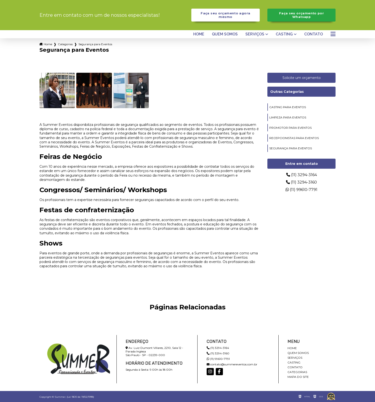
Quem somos (225, 34)
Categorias (65, 44)
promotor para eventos (290, 127)
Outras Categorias (287, 91)
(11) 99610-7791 (301, 189)
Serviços (254, 34)
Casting (284, 34)
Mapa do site (298, 377)
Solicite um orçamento (301, 78)
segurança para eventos (290, 148)
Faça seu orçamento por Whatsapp (301, 15)
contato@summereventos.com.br (232, 364)
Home (198, 34)
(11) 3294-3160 (301, 182)
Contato (313, 34)
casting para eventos (287, 107)
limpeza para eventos (287, 117)
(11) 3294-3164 (301, 175)
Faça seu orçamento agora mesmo (225, 15)
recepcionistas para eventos (294, 138)
